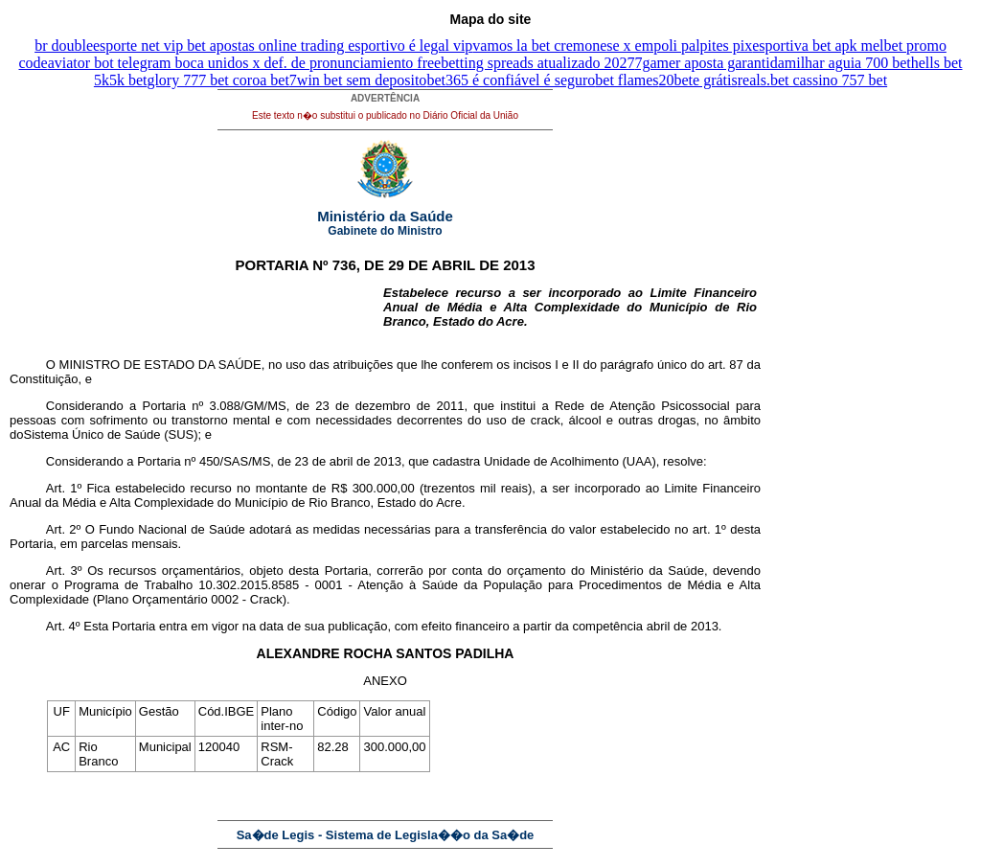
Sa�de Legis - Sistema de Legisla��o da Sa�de (386, 835)
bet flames (626, 80)
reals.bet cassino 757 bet (812, 80)
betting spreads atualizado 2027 (537, 63)
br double (63, 45)
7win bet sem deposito (358, 80)
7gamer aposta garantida (709, 63)
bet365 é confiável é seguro (510, 80)
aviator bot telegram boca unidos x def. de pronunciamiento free (245, 63)
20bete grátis (698, 80)
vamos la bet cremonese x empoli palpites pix (612, 45)
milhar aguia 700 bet (848, 63)
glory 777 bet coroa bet (217, 80)
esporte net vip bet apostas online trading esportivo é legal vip (282, 45)
